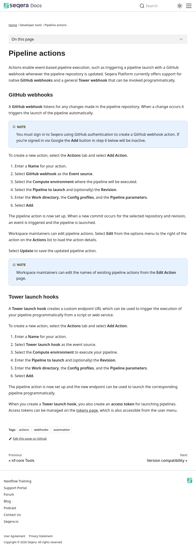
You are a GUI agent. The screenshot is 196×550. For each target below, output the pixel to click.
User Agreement (14, 536)
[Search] (156, 6)
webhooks (41, 430)
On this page (23, 39)
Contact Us (12, 514)
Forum (9, 494)
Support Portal (15, 488)
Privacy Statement (41, 536)
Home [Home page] (13, 25)
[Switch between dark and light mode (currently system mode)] (179, 6)
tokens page (87, 410)
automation (62, 430)
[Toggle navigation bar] (188, 5)
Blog (7, 501)
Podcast (10, 508)
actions (24, 430)
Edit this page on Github (28, 438)
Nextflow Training (17, 481)
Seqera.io (11, 521)
